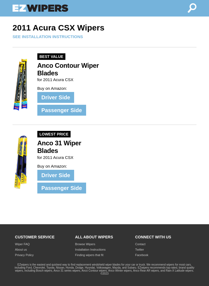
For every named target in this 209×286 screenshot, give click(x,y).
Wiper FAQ (22, 244)
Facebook (141, 255)
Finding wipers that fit (89, 255)
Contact (140, 244)
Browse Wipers (85, 244)
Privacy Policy (24, 255)
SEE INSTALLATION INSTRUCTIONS (48, 36)
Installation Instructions (90, 249)
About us (21, 249)
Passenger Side (61, 110)
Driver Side (55, 97)
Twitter (139, 249)
